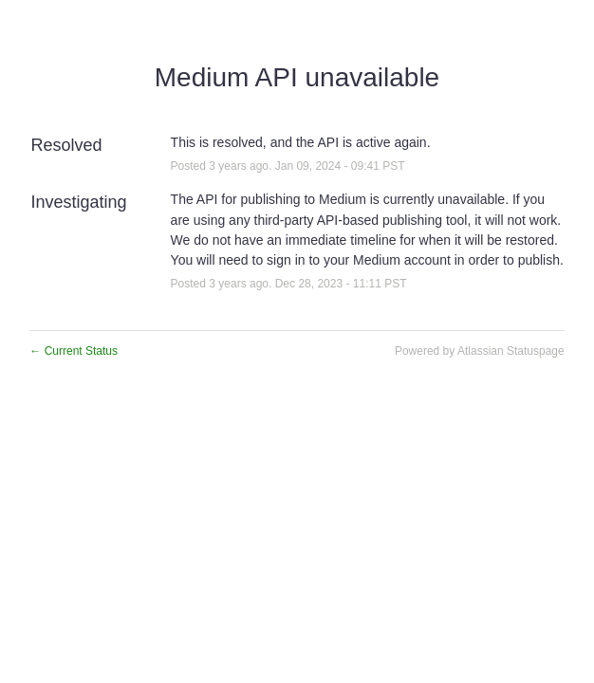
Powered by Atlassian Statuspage (480, 351)
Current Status (73, 351)
